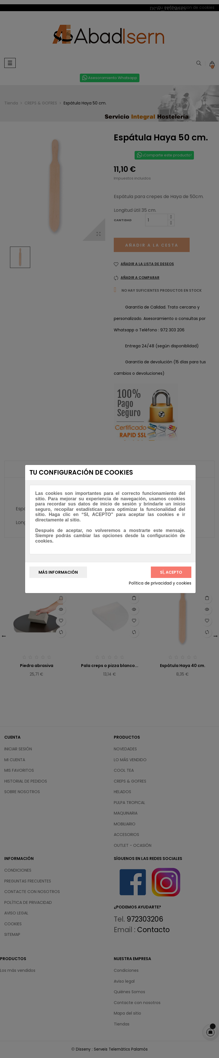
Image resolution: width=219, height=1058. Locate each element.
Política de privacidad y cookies (160, 583)
